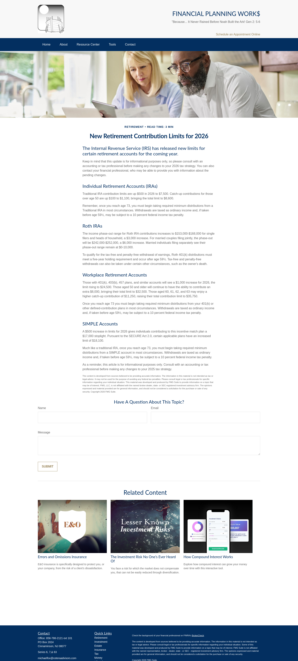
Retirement (100, 637)
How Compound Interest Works (208, 557)
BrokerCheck (198, 635)
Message (44, 432)
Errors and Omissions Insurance (62, 557)
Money (98, 657)
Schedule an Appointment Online (238, 34)
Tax (96, 653)
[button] (46, 44)
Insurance (100, 649)
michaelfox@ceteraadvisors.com (57, 658)
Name (42, 408)
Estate (98, 645)
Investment (100, 641)
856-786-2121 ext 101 (59, 638)
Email (155, 408)
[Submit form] (47, 466)
